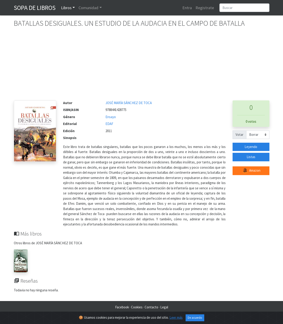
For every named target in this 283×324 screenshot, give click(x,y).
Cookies (137, 307)
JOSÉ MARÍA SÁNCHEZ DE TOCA (128, 103)
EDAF (109, 124)
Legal (164, 307)
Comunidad (88, 7)
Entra (187, 7)
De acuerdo (195, 319)
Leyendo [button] (251, 147)
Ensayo (110, 117)
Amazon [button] (251, 170)
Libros (66, 7)
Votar (239, 134)
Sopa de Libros (34, 7)
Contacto (151, 307)
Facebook (122, 307)
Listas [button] (251, 157)
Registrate (204, 7)
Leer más (176, 318)
